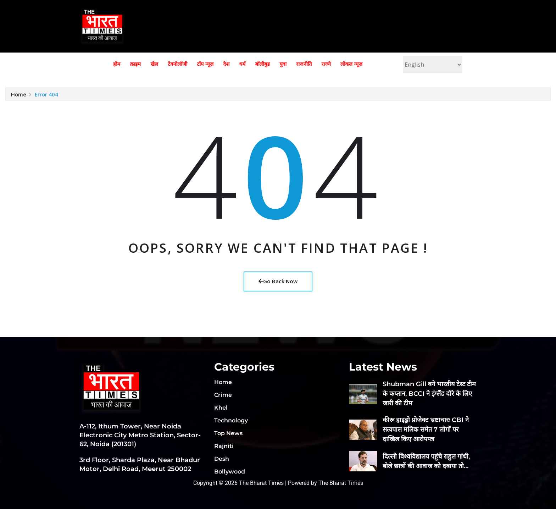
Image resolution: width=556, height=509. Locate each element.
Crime (223, 395)
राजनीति (287, 64)
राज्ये (303, 64)
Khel (221, 407)
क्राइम (161, 64)
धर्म (241, 64)
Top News (228, 433)
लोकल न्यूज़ (322, 64)
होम (147, 64)
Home (18, 97)
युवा (271, 64)
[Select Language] (432, 64)
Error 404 (46, 97)
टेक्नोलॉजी (192, 64)
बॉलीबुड (256, 64)
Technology (231, 420)
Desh (221, 458)
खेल (175, 64)
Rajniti (224, 446)
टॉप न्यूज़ (213, 64)
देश (229, 64)
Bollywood (229, 471)
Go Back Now (278, 281)
